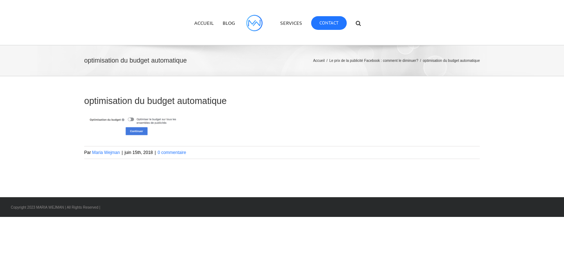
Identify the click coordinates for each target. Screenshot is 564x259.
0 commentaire (172, 152)
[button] (378, 23)
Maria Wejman (106, 152)
